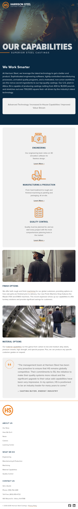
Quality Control (8, 474)
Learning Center (8, 445)
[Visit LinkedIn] (74, 505)
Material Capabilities (10, 469)
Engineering (7, 457)
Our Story (6, 428)
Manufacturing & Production (12, 461)
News (4, 436)
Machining (6, 465)
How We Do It (7, 432)
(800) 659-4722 (15, 494)
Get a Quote (7, 486)
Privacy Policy (32, 506)
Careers (5, 441)
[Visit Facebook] (69, 505)
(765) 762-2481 (13, 490)
